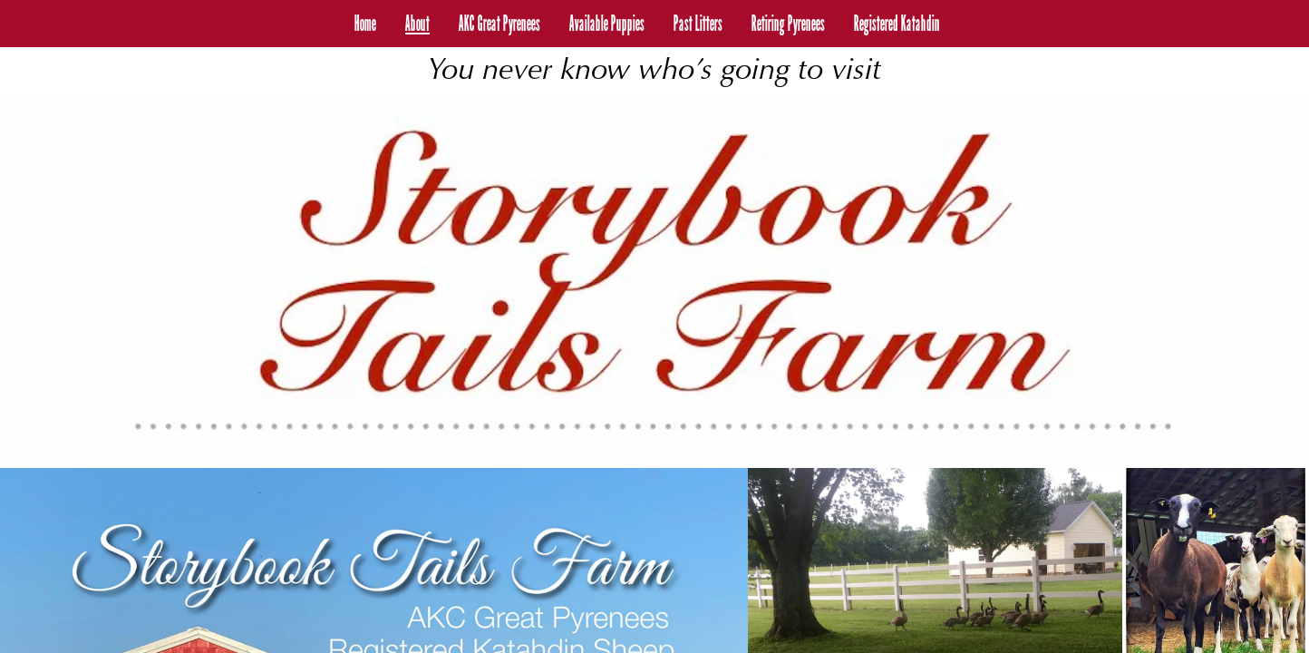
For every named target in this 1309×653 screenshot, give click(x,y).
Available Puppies (607, 23)
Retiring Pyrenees (788, 23)
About (417, 23)
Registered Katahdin (897, 23)
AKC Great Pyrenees (499, 23)
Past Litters (698, 23)
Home (365, 23)
